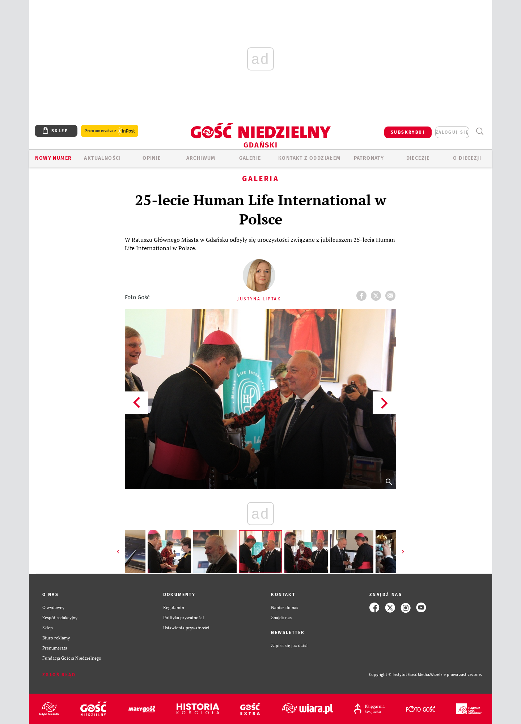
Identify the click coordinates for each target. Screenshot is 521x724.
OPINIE (152, 158)
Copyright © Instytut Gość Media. (399, 674)
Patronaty (369, 158)
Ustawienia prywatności (186, 627)
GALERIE (250, 158)
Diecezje (418, 158)
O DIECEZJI (467, 158)
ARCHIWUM (201, 158)
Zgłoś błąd (59, 674)
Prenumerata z (109, 131)
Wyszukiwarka (479, 131)
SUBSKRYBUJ (408, 132)
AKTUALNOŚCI (102, 158)
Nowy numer (53, 158)
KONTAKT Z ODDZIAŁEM (309, 158)
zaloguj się (452, 132)
